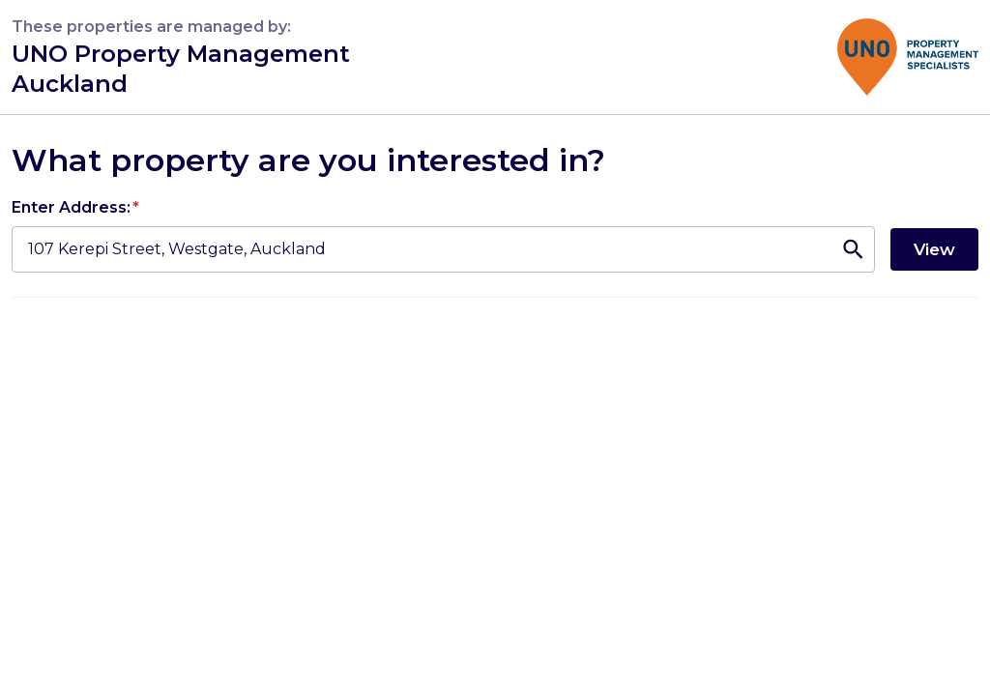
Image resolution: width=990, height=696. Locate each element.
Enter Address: (75, 207)
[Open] (853, 249)
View (934, 249)
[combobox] (420, 249)
